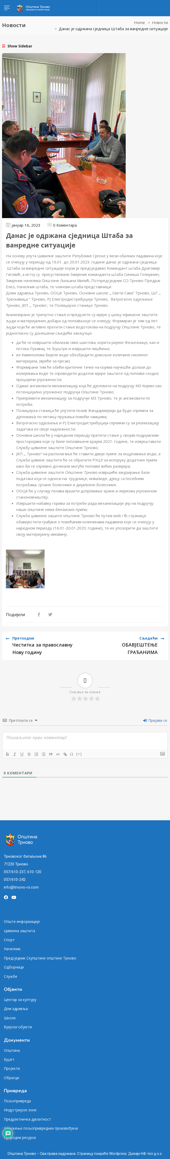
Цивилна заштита (19, 930)
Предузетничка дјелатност (27, 1119)
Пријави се (155, 720)
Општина (12, 1050)
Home (139, 22)
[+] (79, 754)
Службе (10, 976)
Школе (10, 1017)
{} (72, 754)
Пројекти (12, 1068)
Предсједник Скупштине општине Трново (40, 958)
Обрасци (11, 1077)
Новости (160, 22)
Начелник (12, 948)
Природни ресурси (20, 1137)
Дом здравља (16, 1008)
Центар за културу (20, 999)
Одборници (14, 967)
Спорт (9, 939)
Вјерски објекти (18, 1026)
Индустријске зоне (20, 1109)
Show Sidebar (17, 46)
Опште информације (22, 921)
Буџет (9, 1059)
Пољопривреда (17, 1100)
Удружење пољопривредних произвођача (41, 1128)
